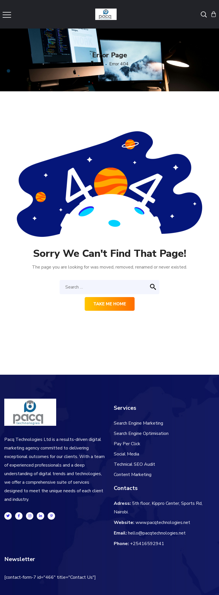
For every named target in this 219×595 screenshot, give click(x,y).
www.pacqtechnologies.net (162, 522)
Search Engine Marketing (138, 423)
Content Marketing (132, 474)
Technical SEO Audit (134, 464)
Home (97, 64)
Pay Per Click (127, 444)
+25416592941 (147, 543)
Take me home (109, 304)
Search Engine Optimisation (141, 433)
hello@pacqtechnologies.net (157, 533)
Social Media (126, 454)
